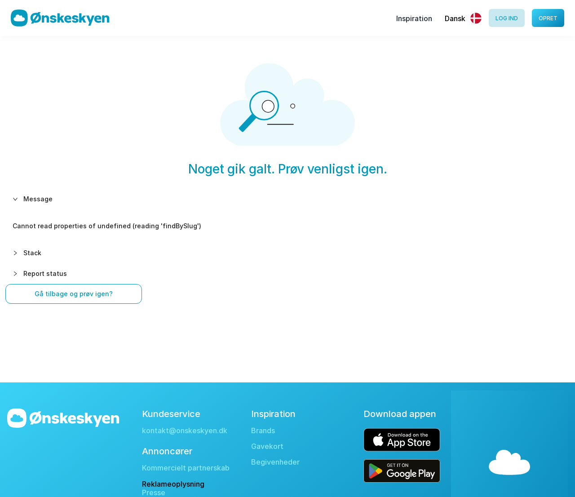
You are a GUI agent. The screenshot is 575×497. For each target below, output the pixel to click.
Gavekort (267, 446)
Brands (263, 430)
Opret (548, 18)
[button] (287, 199)
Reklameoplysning (173, 483)
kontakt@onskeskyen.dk (184, 430)
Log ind (506, 18)
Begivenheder (275, 462)
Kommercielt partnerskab (186, 468)
